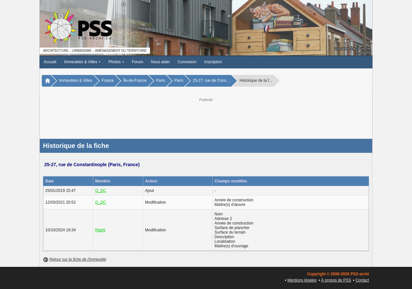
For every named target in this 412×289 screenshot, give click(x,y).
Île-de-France (134, 80)
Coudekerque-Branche (352, 49)
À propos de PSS (336, 280)
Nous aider (160, 62)
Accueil (50, 62)
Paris (160, 80)
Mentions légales (301, 280)
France (108, 80)
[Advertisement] (206, 117)
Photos (116, 62)
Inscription (213, 62)
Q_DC (100, 190)
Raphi (100, 230)
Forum (137, 62)
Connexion (187, 62)
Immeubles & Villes (82, 62)
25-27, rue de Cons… (211, 80)
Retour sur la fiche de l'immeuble (77, 259)
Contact (362, 280)
